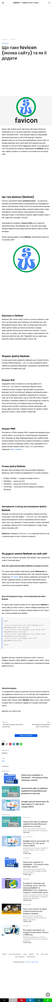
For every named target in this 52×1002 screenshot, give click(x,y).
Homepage (4, 39)
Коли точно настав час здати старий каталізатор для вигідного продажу (35, 911)
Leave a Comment (26, 735)
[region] (26, 21)
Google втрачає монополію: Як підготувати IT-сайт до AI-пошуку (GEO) (35, 804)
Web (3, 761)
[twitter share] (3, 744)
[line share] (21, 744)
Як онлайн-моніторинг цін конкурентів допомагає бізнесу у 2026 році (35, 932)
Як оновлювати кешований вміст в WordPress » (41, 725)
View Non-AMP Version (32, 962)
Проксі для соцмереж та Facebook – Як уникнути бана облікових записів (34, 777)
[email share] (6, 744)
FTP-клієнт (15, 577)
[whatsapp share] (17, 744)
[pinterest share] (10, 744)
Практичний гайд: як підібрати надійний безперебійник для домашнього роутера (34, 791)
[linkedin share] (14, 744)
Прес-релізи (27, 904)
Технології (12, 39)
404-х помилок (16, 449)
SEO (24, 837)
